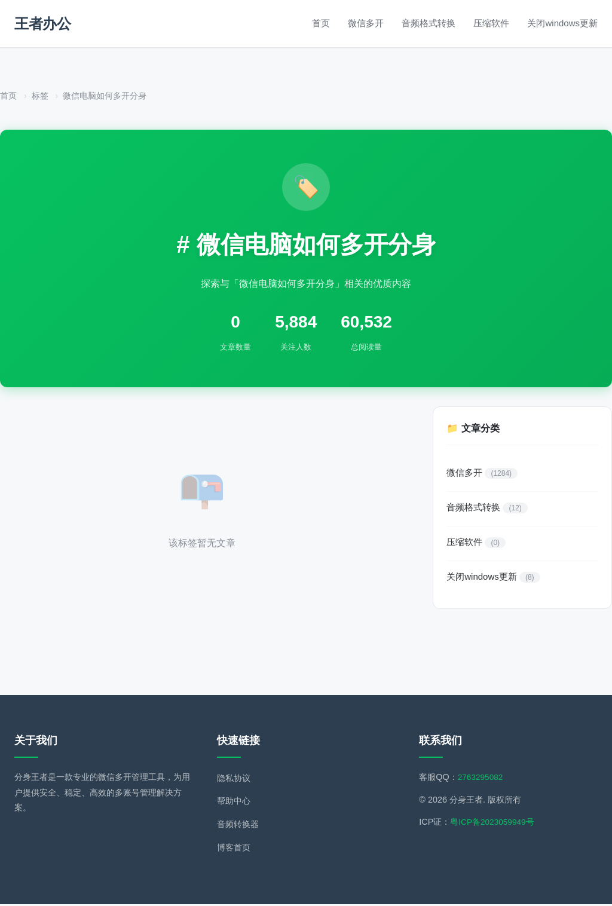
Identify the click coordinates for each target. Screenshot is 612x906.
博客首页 (233, 850)
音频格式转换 (428, 23)
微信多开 (366, 23)
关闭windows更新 (562, 23)
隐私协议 (233, 780)
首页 (321, 23)
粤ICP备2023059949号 (493, 824)
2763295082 (482, 778)
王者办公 (42, 24)
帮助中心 (233, 803)
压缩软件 (491, 23)
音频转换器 (238, 826)
